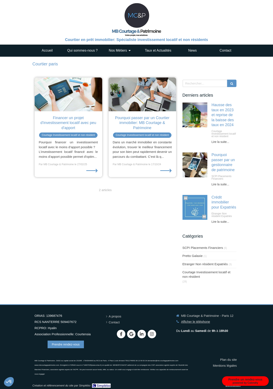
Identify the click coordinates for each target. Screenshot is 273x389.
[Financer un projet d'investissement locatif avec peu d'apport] (68, 94)
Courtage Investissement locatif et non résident (206, 274)
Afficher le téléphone (195, 321)
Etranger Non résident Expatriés (205, 264)
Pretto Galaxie (192, 256)
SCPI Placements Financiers (202, 247)
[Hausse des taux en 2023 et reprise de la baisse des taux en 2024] (194, 115)
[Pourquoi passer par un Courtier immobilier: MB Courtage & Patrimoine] (142, 94)
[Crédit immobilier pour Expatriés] (194, 207)
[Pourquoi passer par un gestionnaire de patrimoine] (194, 164)
